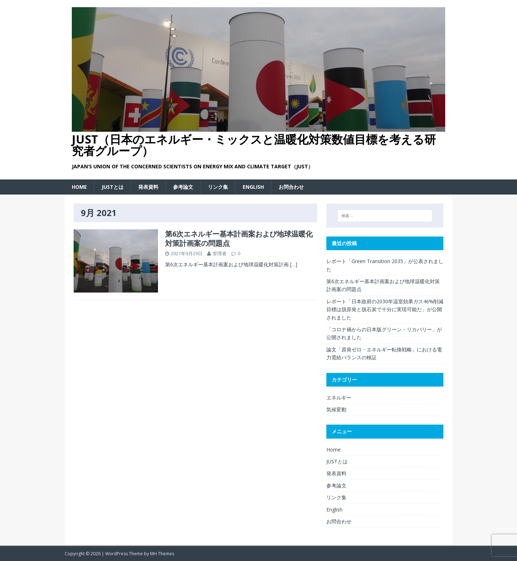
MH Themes (162, 554)
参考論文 (183, 186)
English (253, 186)
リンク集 (218, 186)
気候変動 (336, 409)
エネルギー (338, 397)
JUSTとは (113, 186)
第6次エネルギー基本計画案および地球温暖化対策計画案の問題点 (239, 238)
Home (79, 186)
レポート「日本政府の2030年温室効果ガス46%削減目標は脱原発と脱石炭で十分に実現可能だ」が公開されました (384, 309)
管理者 (220, 253)
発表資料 (148, 186)
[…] (293, 264)
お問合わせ (291, 186)
